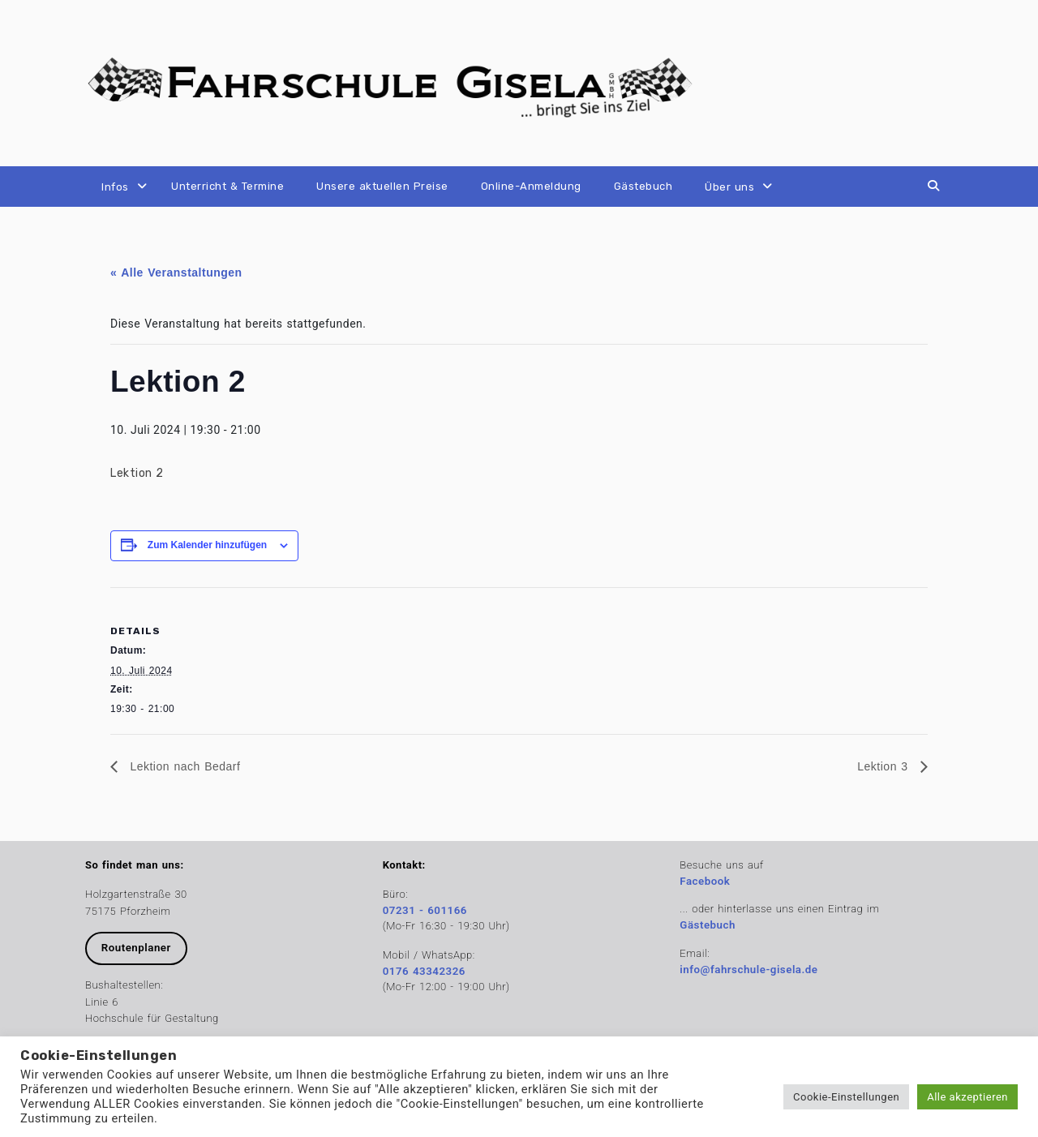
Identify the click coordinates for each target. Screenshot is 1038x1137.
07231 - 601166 (425, 910)
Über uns (729, 187)
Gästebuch (643, 186)
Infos (115, 187)
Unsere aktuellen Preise (382, 186)
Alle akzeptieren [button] (967, 1097)
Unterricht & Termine (227, 186)
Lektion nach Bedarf (183, 766)
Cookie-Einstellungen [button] (846, 1097)
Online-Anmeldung (531, 186)
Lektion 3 (884, 766)
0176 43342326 (424, 971)
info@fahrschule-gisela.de (748, 969)
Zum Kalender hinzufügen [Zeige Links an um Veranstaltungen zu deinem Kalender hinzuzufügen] (207, 545)
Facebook (705, 881)
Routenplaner (136, 948)
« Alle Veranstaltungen (176, 272)
